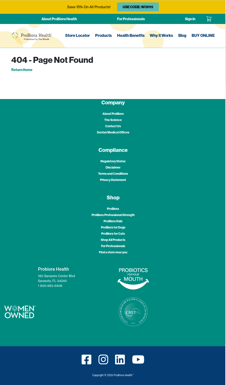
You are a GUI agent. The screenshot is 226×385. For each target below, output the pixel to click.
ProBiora (113, 209)
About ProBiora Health (59, 19)
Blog (182, 35)
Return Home (21, 69)
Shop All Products (113, 240)
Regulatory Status (113, 161)
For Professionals (131, 19)
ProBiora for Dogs (113, 227)
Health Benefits (131, 35)
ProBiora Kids (113, 221)
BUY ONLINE (203, 35)
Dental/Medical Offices (113, 132)
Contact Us (113, 126)
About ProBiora (113, 114)
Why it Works (161, 35)
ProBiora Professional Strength (113, 215)
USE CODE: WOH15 (138, 7)
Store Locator (77, 35)
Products (103, 35)
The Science (113, 120)
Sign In (190, 19)
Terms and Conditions (113, 174)
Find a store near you (113, 252)
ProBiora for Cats (113, 234)
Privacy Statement (113, 180)
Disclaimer (113, 167)
